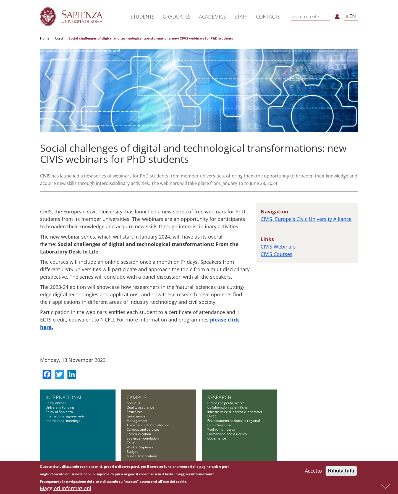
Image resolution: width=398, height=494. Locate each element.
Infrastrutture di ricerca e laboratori (234, 411)
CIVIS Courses (276, 254)
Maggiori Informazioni (65, 488)
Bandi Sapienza (219, 425)
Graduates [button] (177, 16)
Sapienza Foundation (143, 438)
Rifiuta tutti (341, 471)
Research (219, 397)
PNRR (211, 416)
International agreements (65, 416)
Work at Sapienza (140, 447)
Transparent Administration (148, 425)
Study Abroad (56, 403)
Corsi (59, 38)
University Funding (60, 407)
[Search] (327, 16)
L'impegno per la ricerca (226, 403)
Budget (132, 451)
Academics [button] (212, 16)
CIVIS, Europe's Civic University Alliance (306, 219)
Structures (135, 411)
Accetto (313, 471)
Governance (136, 416)
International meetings (63, 420)
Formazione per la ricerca (227, 434)
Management (137, 420)
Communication (139, 434)
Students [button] (142, 16)
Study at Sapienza (59, 411)
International (64, 397)
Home (44, 38)
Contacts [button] (268, 16)
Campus (136, 397)
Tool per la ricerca (221, 429)
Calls (130, 442)
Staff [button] (241, 16)
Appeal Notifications (142, 456)
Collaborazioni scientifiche (227, 407)
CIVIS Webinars (278, 246)
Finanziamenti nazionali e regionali (234, 420)
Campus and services (143, 429)
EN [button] (351, 16)
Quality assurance (140, 407)
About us (133, 403)
